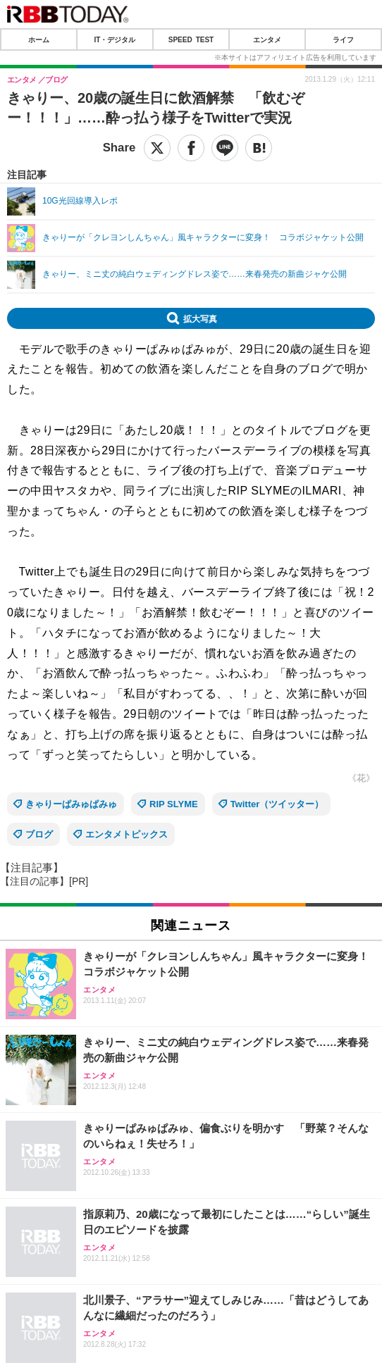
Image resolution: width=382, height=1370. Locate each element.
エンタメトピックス (126, 834)
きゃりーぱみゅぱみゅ (71, 804)
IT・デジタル (115, 39)
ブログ (39, 834)
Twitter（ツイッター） (277, 804)
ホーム (38, 39)
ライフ (343, 39)
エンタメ (267, 39)
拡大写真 (200, 318)
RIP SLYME (173, 804)
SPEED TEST (191, 39)
